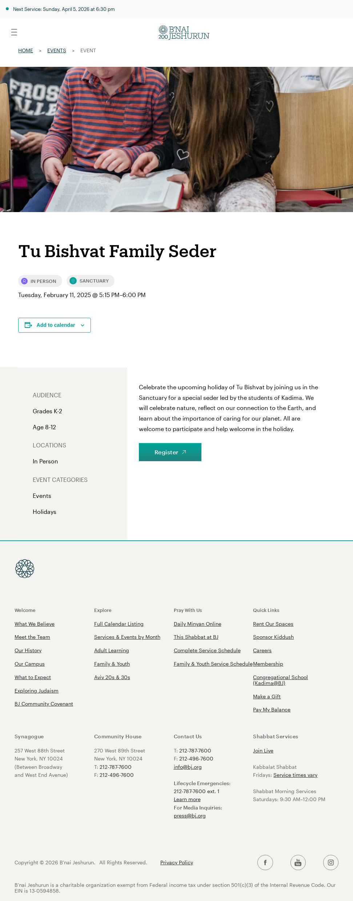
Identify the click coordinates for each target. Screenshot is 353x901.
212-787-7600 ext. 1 (197, 791)
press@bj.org (190, 815)
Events (56, 50)
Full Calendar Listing (119, 624)
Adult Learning (111, 650)
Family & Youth (112, 664)
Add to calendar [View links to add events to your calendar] (56, 325)
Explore (103, 610)
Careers (262, 650)
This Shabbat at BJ (196, 637)
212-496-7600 (117, 775)
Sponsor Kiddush (273, 637)
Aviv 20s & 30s (112, 677)
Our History (28, 650)
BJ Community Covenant (44, 704)
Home (25, 50)
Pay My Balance (271, 709)
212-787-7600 (116, 767)
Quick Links (266, 610)
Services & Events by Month (127, 637)
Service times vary (295, 775)
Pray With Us (188, 610)
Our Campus (30, 664)
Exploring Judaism (37, 690)
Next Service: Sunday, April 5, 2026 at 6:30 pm (64, 9)
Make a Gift (267, 696)
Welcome (25, 610)
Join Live (263, 750)
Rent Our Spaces (273, 624)
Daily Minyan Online (197, 624)
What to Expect (33, 677)
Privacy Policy (176, 862)
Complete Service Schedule (207, 650)
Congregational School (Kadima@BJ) (280, 680)
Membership (268, 664)
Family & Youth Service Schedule (213, 664)
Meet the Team (32, 637)
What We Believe (35, 624)
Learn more (187, 799)
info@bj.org (188, 767)
